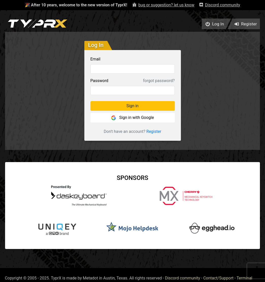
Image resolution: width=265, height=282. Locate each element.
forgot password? (159, 80)
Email (95, 59)
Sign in (133, 105)
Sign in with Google (132, 117)
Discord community (182, 278)
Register (153, 131)
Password (99, 80)
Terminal (244, 278)
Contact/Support (218, 278)
